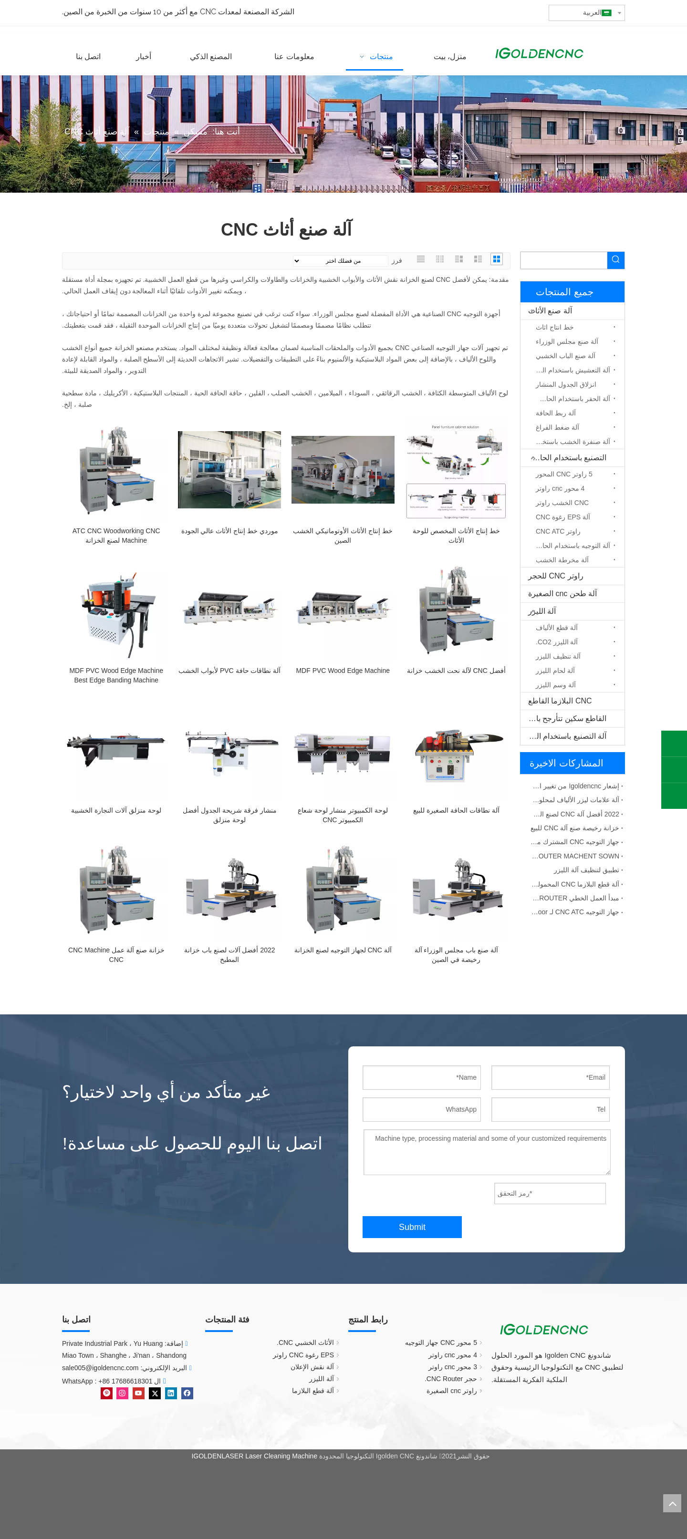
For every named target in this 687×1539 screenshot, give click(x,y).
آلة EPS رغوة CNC (563, 517)
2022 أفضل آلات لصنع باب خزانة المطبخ (229, 954)
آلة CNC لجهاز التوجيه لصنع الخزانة (343, 950)
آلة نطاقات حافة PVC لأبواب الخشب (229, 670)
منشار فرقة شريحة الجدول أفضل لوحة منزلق (230, 815)
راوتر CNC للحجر (555, 576)
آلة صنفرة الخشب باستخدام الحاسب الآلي (570, 441)
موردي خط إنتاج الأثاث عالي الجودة (229, 531)
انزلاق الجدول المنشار (566, 384)
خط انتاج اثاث (555, 327)
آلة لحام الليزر (555, 670)
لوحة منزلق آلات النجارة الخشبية (116, 810)
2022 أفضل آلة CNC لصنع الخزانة (575, 814)
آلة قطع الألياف (557, 627)
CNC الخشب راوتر (562, 502)
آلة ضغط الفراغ (557, 427)
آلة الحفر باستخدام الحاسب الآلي (570, 399)
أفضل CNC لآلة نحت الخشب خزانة (456, 670)
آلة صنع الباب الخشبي (565, 356)
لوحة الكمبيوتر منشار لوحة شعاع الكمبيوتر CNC (343, 815)
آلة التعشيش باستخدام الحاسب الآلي (570, 370)
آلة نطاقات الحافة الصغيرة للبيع (456, 810)
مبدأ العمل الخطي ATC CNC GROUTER (575, 898)
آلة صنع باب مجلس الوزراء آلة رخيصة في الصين (456, 954)
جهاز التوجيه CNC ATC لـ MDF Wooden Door (575, 912)
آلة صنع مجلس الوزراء (567, 341)
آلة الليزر (542, 611)
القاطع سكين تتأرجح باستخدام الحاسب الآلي (563, 718)
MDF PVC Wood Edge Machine (343, 670)
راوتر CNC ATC (558, 531)
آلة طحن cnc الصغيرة (562, 593)
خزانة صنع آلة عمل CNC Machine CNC (116, 954)
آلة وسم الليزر (556, 685)
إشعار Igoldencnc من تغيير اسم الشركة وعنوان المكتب (575, 786)
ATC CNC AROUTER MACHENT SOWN (575, 856)
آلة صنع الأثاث (550, 311)
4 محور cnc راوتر (560, 488)
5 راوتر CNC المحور (564, 474)
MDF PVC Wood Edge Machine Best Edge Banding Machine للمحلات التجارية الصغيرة (116, 676)
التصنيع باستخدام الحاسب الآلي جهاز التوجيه (563, 458)
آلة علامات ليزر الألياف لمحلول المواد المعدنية (575, 800)
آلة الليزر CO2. (557, 642)
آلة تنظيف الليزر (558, 656)
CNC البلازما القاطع (560, 701)
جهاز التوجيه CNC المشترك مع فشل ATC (575, 842)
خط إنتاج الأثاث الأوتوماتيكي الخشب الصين (343, 535)
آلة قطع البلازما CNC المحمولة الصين (575, 884)
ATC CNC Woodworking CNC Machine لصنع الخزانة (116, 535)
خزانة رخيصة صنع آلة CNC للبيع (575, 828)
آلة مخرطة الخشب (562, 560)
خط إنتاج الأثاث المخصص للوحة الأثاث (456, 535)
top (672, 1503)
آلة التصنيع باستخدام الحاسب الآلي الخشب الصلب (563, 736)
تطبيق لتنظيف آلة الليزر (586, 870)
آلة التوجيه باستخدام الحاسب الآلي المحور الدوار (570, 545)
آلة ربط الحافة (556, 413)
